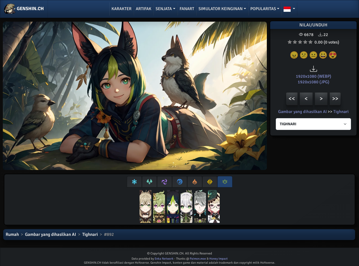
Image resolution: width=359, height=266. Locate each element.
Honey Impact (218, 259)
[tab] (134, 181)
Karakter (121, 8)
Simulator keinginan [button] (220, 8)
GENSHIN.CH (24, 9)
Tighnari (341, 111)
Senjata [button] (164, 8)
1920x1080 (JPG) (313, 82)
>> (335, 98)
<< (292, 98)
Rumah (12, 234)
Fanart (187, 8)
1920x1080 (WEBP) (313, 76)
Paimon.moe (198, 259)
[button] (289, 9)
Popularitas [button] (263, 8)
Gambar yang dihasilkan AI (302, 111)
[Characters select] (313, 124)
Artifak (143, 8)
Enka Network (164, 259)
